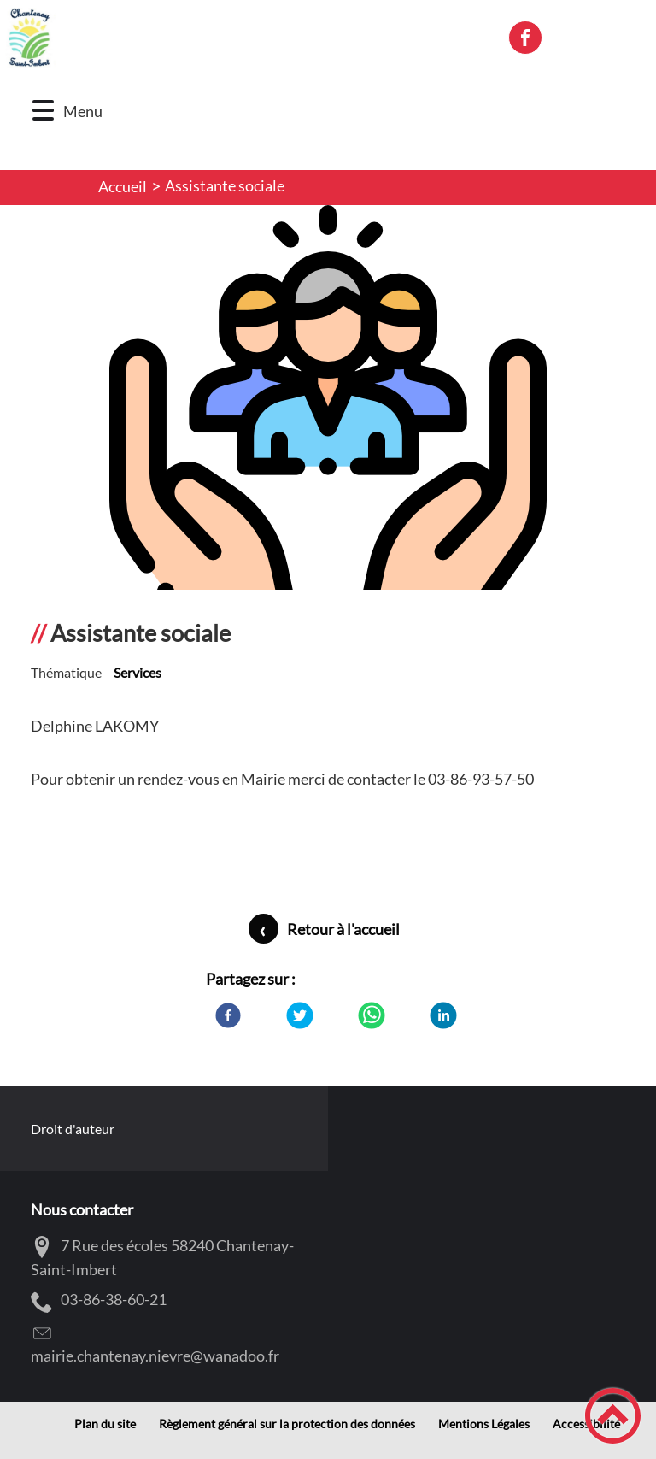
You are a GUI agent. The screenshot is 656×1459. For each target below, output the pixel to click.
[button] (43, 110)
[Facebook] (228, 1015)
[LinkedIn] (443, 1015)
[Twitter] (299, 1015)
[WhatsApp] (371, 1015)
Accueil (122, 186)
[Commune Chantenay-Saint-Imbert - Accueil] (246, 38)
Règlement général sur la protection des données (287, 1424)
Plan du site (105, 1424)
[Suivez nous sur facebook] (525, 38)
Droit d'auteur (72, 1129)
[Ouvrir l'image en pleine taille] (328, 425)
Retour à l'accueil (343, 929)
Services (137, 672)
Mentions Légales (484, 1424)
